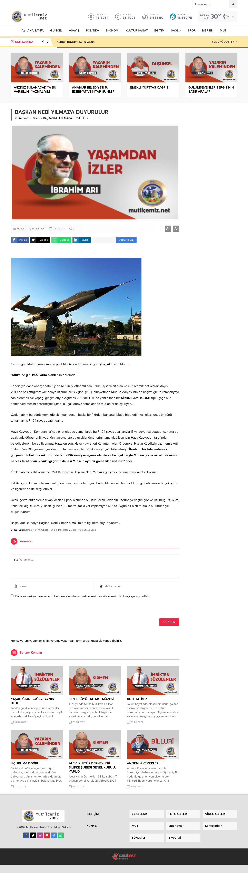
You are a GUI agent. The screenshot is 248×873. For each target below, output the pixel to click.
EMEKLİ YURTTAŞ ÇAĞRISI (149, 87)
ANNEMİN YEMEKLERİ (143, 763)
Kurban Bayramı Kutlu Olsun (76, 42)
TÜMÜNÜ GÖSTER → (224, 41)
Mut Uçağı (63, 529)
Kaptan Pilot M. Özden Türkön (40, 529)
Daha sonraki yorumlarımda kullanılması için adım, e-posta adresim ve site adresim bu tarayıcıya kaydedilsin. (82, 596)
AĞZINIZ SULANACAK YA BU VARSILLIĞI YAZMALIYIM (35, 89)
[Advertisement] (211, 172)
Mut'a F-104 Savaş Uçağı (83, 529)
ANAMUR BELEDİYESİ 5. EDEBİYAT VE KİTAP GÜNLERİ (93, 89)
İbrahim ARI (38, 228)
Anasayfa (22, 118)
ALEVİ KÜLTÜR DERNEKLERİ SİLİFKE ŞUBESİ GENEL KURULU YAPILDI (93, 767)
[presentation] (39, 609)
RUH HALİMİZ (137, 699)
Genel (36, 118)
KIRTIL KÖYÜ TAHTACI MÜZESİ (91, 699)
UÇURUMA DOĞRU (25, 763)
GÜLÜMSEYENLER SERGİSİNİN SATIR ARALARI (211, 89)
